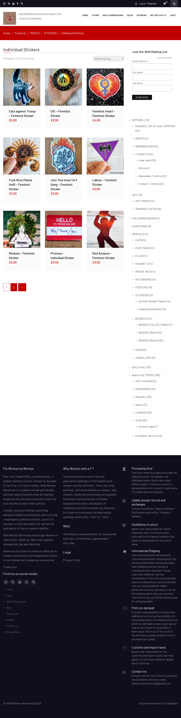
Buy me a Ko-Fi (158, 15)
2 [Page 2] (14, 287)
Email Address (140, 61)
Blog (130, 15)
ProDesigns (171, 703)
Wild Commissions (113, 15)
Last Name (137, 83)
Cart (173, 15)
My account (12, 613)
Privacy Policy (13, 631)
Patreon (142, 15)
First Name (137, 72)
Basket (10, 619)
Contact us (12, 625)
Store (95, 15)
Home (85, 15)
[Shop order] (108, 58)
